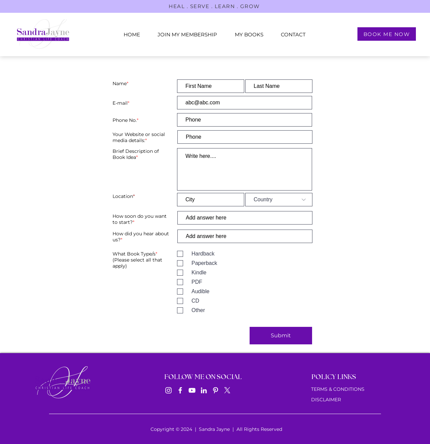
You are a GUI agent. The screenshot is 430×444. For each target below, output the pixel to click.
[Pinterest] (215, 390)
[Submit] (281, 335)
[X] (227, 390)
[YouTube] (192, 390)
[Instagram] (168, 390)
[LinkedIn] (204, 390)
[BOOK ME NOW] (386, 34)
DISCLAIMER (326, 400)
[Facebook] (180, 390)
